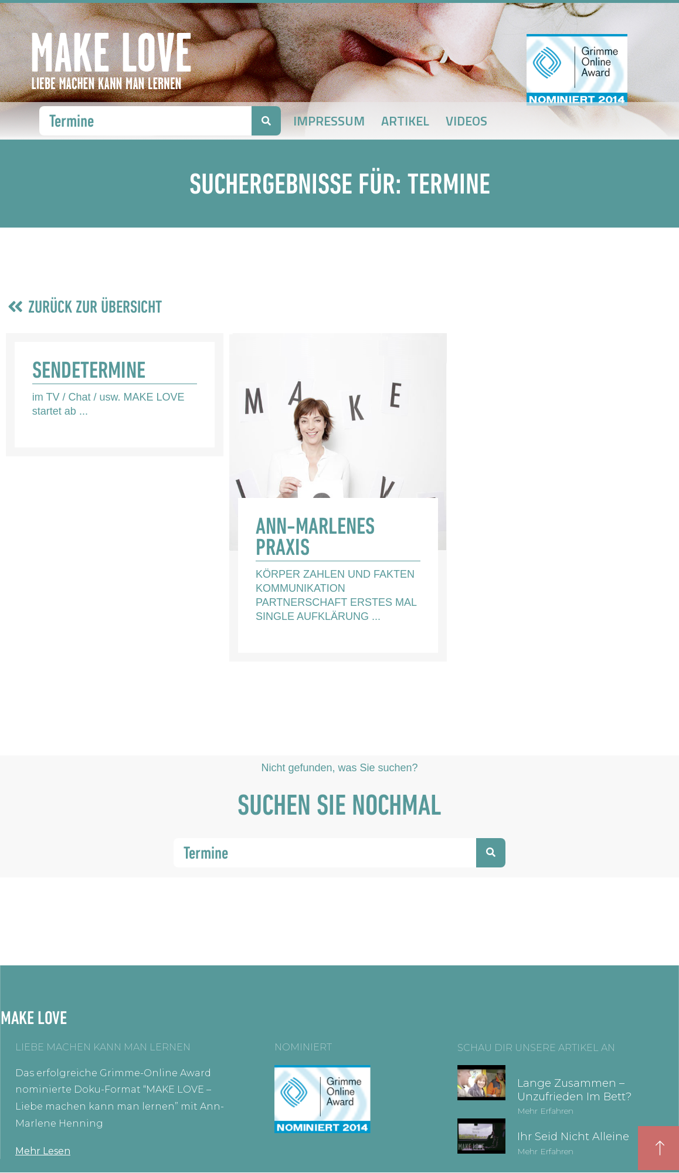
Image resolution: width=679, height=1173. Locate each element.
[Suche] (266, 120)
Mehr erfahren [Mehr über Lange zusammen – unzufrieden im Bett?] (545, 1111)
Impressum (329, 121)
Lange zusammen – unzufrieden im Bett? (574, 1090)
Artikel (405, 121)
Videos (466, 121)
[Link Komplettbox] (114, 394)
